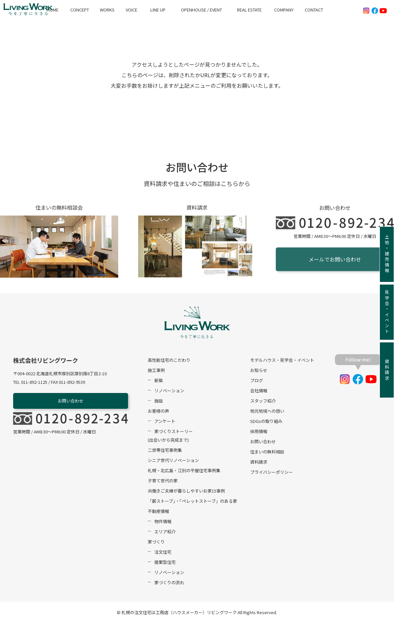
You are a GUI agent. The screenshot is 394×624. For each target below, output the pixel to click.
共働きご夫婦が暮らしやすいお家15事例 (186, 491)
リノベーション (169, 391)
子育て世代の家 (163, 481)
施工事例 (156, 371)
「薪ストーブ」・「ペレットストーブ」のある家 (192, 501)
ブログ (256, 381)
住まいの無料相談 (267, 452)
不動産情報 (158, 512)
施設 (158, 401)
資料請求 (258, 462)
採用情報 (258, 432)
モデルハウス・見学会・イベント (282, 361)
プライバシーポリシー (271, 473)
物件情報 (162, 522)
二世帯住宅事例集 (165, 451)
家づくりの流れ (169, 583)
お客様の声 (158, 411)
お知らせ (258, 371)
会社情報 (258, 391)
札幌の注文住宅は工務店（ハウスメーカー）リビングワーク (179, 613)
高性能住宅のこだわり (169, 361)
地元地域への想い (267, 411)
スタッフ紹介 (263, 401)
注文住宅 (162, 552)
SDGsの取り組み (266, 422)
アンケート (164, 422)
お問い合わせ (70, 401)
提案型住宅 (165, 563)
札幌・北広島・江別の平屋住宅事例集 (184, 471)
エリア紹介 (165, 532)
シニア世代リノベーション (173, 461)
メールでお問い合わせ (335, 261)
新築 (158, 381)
